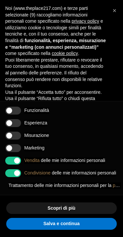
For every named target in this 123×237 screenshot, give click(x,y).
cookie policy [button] (65, 53)
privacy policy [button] (85, 21)
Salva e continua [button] (61, 223)
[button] (114, 10)
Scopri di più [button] (61, 208)
